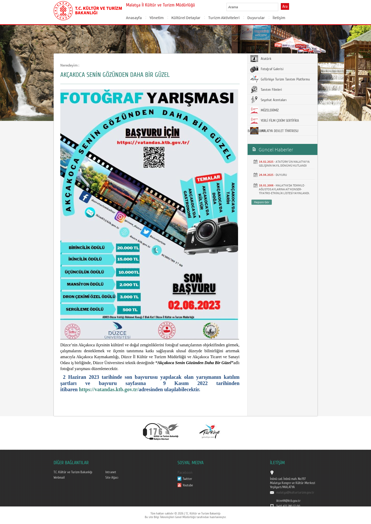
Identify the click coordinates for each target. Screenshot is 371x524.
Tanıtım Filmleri (266, 89)
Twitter (187, 479)
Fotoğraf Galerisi (266, 68)
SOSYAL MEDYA (139, 30)
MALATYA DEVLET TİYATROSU (274, 130)
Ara (285, 6)
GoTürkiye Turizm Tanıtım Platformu (280, 79)
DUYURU (281, 175)
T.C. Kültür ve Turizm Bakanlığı (73, 472)
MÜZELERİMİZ (264, 110)
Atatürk (260, 58)
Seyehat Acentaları (268, 99)
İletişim (279, 17)
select (279, 7)
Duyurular (256, 17)
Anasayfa (134, 17)
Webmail (59, 478)
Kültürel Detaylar (185, 17)
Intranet (110, 472)
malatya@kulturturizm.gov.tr (295, 492)
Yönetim (156, 17)
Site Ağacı (111, 478)
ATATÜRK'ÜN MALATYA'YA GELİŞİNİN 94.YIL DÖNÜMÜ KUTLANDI (284, 163)
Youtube (188, 485)
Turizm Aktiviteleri (224, 17)
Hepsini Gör (261, 202)
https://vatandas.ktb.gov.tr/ (109, 389)
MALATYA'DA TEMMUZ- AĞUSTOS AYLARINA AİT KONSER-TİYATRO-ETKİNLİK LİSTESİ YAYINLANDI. (284, 189)
